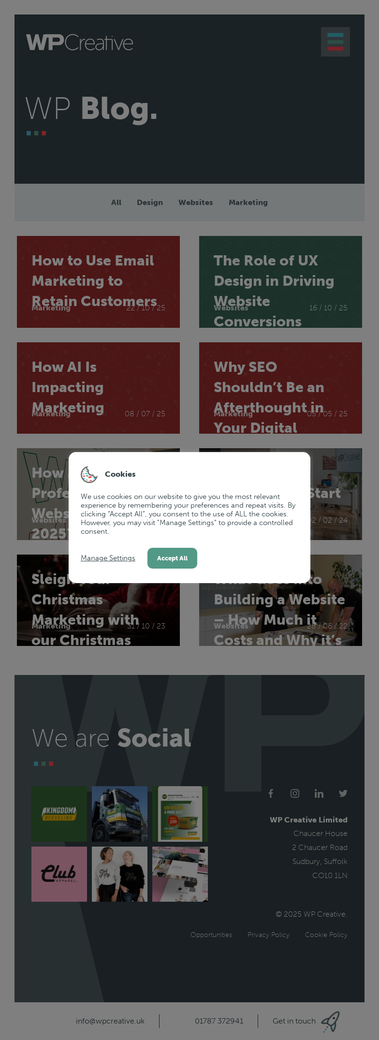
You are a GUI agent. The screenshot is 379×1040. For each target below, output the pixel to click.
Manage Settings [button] (108, 558)
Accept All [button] (172, 558)
